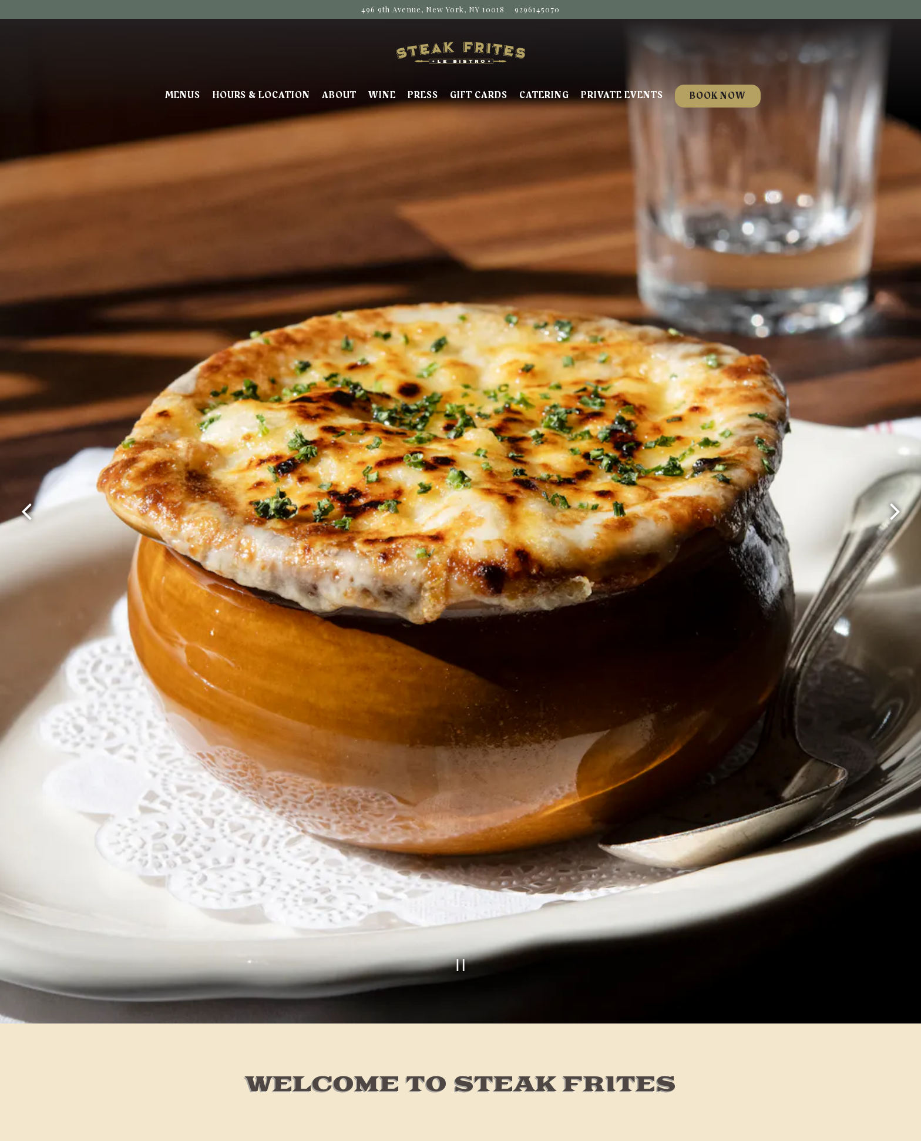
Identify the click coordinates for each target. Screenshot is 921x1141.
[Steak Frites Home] (460, 51)
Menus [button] (182, 95)
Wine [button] (382, 95)
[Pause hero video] (461, 922)
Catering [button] (544, 95)
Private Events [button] (622, 95)
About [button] (339, 95)
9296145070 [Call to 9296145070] (537, 9)
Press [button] (423, 95)
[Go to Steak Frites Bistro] (433, 9)
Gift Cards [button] (478, 95)
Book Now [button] (718, 96)
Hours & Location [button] (261, 95)
